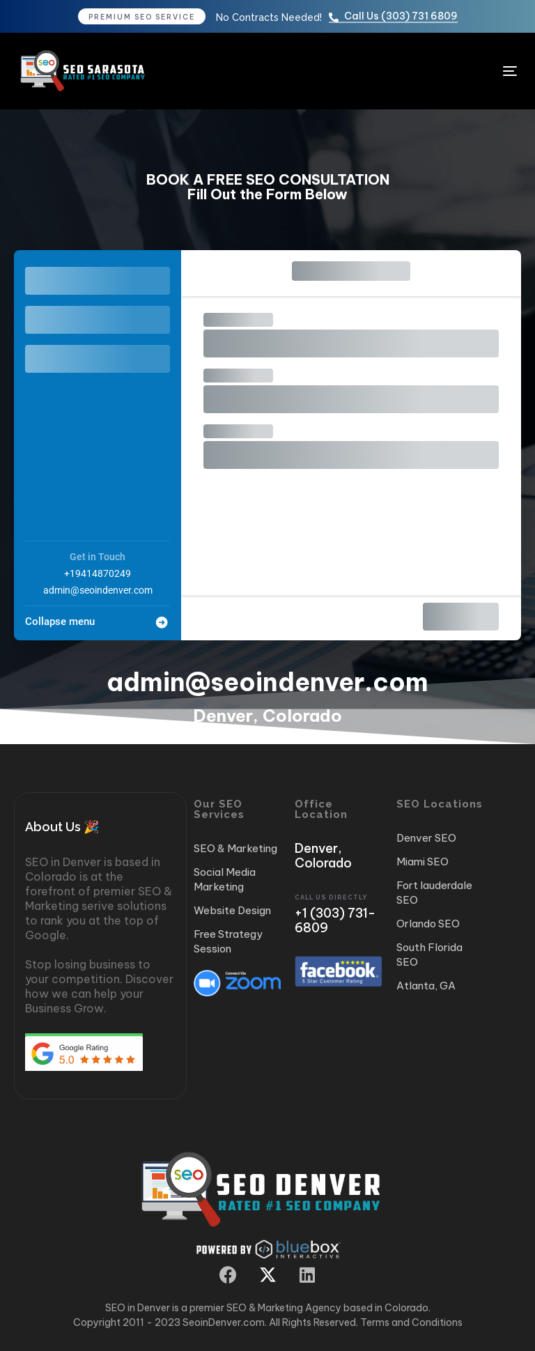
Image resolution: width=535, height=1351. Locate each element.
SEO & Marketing (235, 848)
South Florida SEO (429, 954)
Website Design (232, 910)
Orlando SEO (428, 923)
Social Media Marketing (225, 879)
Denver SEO (426, 837)
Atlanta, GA (426, 985)
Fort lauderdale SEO (434, 892)
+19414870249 (97, 573)
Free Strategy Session (228, 941)
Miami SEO (422, 861)
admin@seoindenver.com (98, 590)
